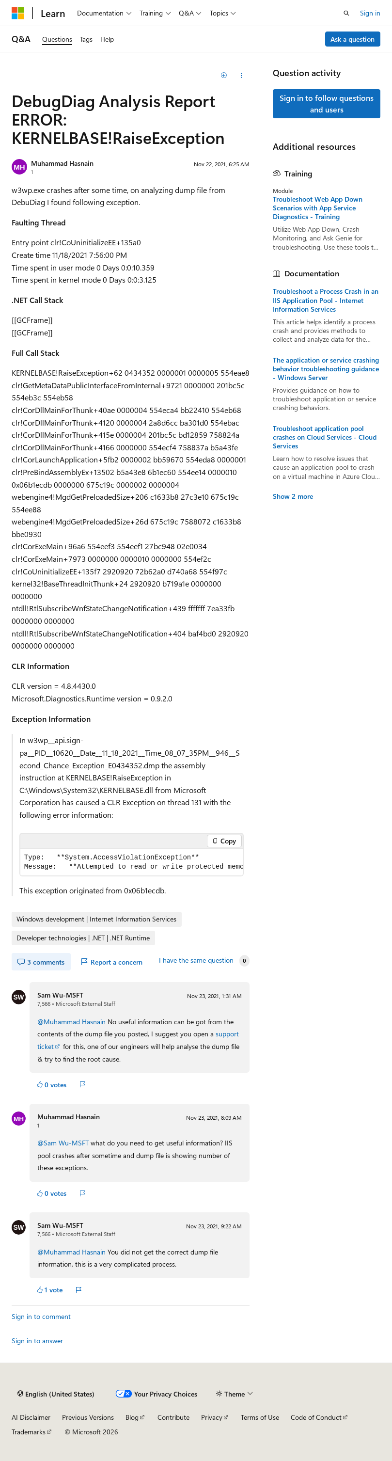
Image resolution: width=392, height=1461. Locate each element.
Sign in (370, 12)
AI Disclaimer (31, 1417)
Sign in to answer (37, 1340)
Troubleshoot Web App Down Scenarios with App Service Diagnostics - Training (317, 208)
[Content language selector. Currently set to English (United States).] (56, 1394)
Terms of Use (260, 1417)
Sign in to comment (41, 1316)
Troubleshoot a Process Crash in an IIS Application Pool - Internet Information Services (325, 300)
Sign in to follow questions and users (327, 103)
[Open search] (346, 13)
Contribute (173, 1417)
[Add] (224, 75)
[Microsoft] (18, 13)
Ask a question (352, 39)
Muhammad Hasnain (62, 163)
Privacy (211, 1417)
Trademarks (29, 1431)
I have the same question (196, 960)
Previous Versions (88, 1417)
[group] (131, 862)
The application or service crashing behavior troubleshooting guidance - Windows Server (326, 369)
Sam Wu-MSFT (60, 995)
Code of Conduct (316, 1417)
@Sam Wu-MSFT (64, 1142)
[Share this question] (241, 75)
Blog (132, 1417)
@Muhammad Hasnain (72, 1021)
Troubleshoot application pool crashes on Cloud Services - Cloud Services (324, 437)
